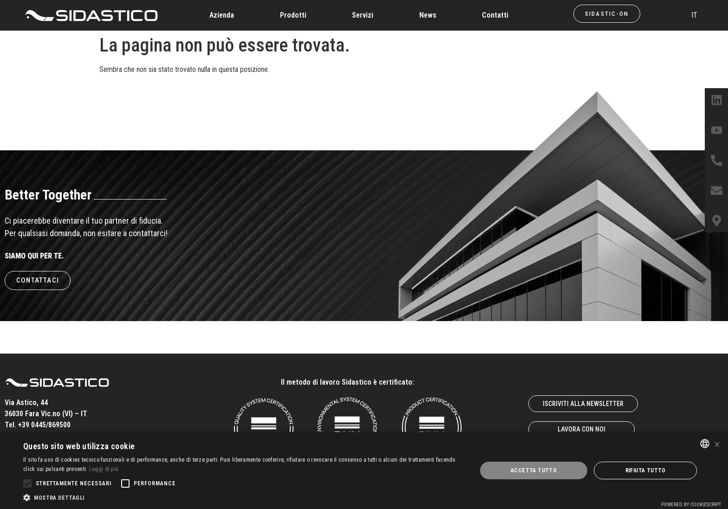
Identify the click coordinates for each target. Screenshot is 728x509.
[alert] (364, 470)
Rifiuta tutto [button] (645, 470)
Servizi (362, 15)
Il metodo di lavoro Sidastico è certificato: (347, 382)
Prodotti (293, 15)
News (427, 15)
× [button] (717, 443)
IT (694, 15)
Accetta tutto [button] (534, 470)
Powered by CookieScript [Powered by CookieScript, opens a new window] (691, 505)
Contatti (495, 15)
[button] (243, 497)
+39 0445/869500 (44, 424)
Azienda (221, 15)
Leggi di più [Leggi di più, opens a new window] (104, 469)
